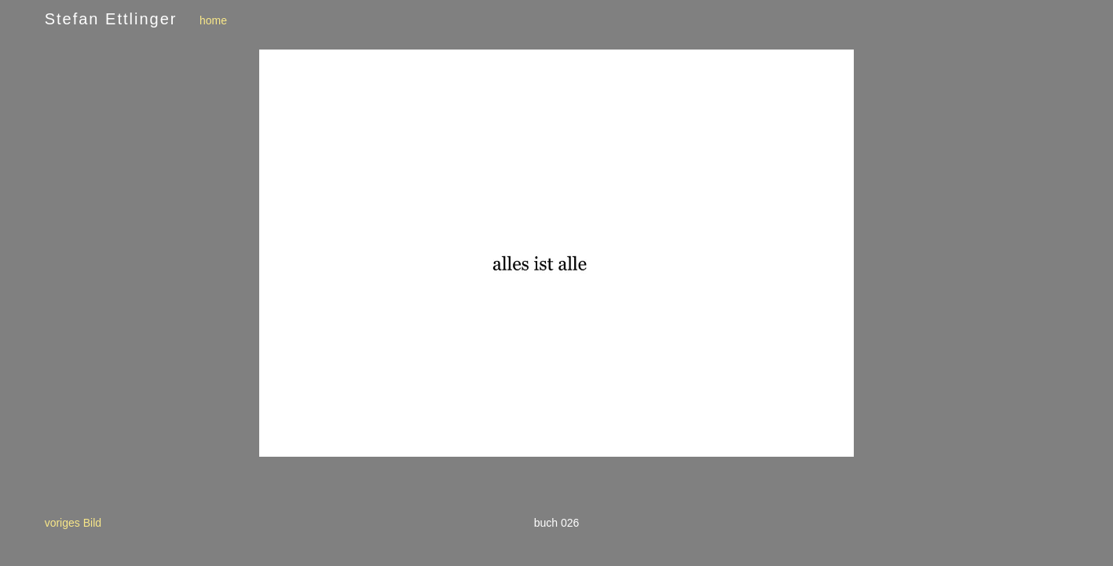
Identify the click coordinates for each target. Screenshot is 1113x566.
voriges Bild (73, 522)
